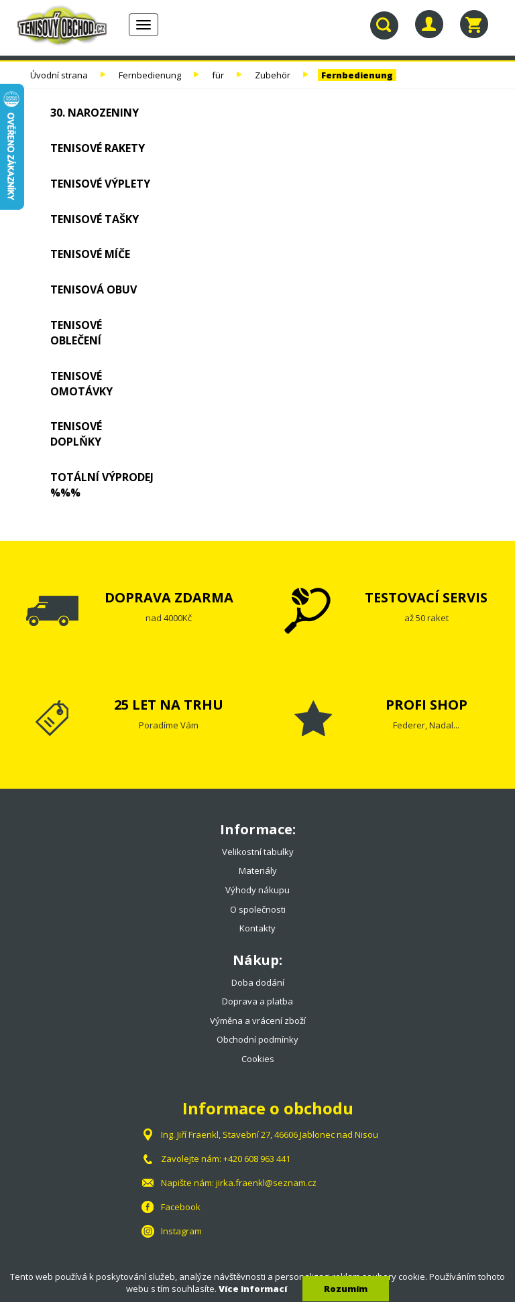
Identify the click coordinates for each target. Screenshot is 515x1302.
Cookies (257, 1059)
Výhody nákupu (257, 890)
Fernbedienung (150, 75)
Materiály (258, 870)
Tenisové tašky (94, 219)
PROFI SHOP (426, 705)
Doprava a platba (257, 1001)
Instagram (181, 1231)
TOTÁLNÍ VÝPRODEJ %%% (102, 485)
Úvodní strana (59, 75)
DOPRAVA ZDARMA (169, 597)
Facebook (181, 1207)
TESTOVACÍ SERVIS (426, 597)
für (218, 75)
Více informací (253, 1289)
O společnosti (258, 909)
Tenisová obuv (93, 289)
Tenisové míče (90, 254)
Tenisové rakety (97, 148)
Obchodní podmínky (257, 1039)
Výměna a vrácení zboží (258, 1021)
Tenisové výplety (100, 183)
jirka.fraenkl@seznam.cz (266, 1183)
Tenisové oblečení (76, 333)
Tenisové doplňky (76, 434)
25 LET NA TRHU (168, 705)
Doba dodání (257, 982)
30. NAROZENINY (94, 112)
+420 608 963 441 (256, 1159)
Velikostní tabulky (258, 852)
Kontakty (257, 928)
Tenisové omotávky (81, 384)
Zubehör (272, 75)
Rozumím (345, 1289)
